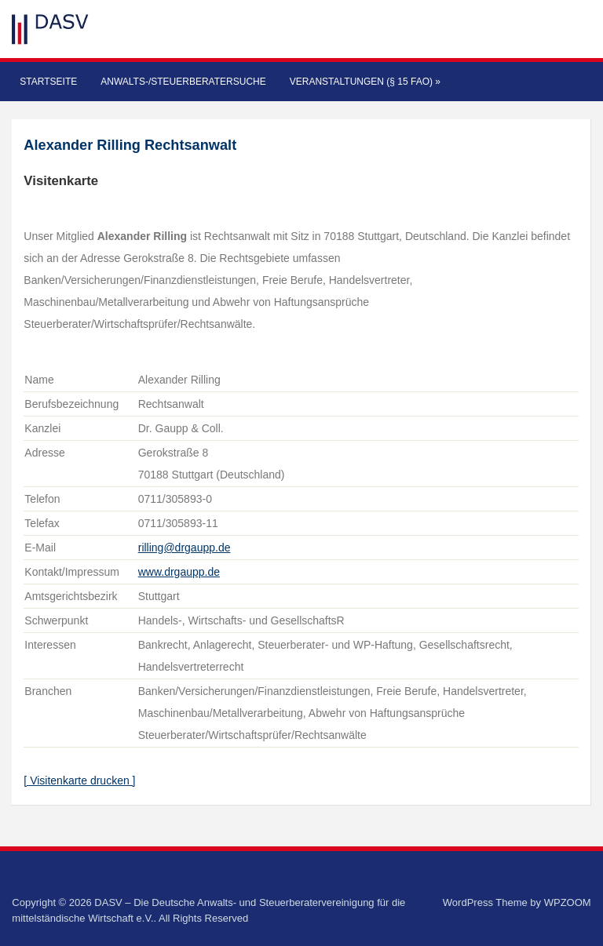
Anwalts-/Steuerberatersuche (182, 81)
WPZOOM (567, 902)
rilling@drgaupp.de (184, 547)
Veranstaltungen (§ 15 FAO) (365, 81)
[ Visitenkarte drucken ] (79, 780)
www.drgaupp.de (179, 572)
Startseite (48, 81)
